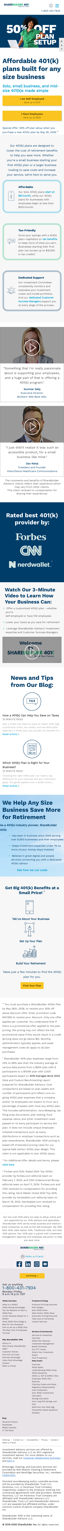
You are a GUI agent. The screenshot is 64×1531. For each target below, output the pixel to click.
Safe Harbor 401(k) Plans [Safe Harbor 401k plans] (43, 1313)
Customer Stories (10, 1352)
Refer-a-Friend (34, 1256)
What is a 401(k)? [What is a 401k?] (10, 1305)
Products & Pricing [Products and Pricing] (40, 1301)
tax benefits (50, 239)
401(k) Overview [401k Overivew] (9, 1301)
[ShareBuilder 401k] (15, 4)
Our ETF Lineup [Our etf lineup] (39, 1349)
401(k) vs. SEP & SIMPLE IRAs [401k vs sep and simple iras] (45, 1376)
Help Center (37, 1361)
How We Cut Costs (10, 1354)
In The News (8, 1430)
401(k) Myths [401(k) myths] (37, 1367)
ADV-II (10, 1460)
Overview (36, 1364)
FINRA (5, 1475)
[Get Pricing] (32, 985)
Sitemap (6, 1440)
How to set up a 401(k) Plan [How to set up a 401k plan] (14, 1327)
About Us (6, 1343)
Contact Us (18, 1440)
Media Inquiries (9, 1427)
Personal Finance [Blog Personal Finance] (10, 1422)
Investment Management (43, 1344)
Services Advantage (11, 1357)
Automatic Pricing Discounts (44, 1316)
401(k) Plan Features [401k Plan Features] (41, 1341)
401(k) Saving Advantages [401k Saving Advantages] (13, 1307)
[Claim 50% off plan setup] (32, 31)
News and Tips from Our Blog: (32, 681)
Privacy (44, 1440)
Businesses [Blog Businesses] (7, 1425)
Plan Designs (37, 1307)
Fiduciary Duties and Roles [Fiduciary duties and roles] (44, 1384)
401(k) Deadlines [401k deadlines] (39, 1373)
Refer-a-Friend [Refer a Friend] (9, 1366)
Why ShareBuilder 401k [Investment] (12, 1340)
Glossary (36, 1413)
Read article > (10, 734)
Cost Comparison (39, 1390)
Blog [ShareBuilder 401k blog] (4, 1418)
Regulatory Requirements (43, 1387)
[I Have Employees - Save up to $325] (32, 116)
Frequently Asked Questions (44, 1410)
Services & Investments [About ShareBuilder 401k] (42, 1332)
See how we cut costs (32, 870)
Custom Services (39, 1322)
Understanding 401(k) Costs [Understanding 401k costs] (44, 1370)
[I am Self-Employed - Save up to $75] (32, 101)
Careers (5, 1363)
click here (8, 1164)
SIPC (12, 1475)
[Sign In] (51, 5)
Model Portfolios (39, 1346)
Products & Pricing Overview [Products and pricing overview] (44, 1305)
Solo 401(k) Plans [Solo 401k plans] (39, 1310)
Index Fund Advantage (12, 1360)
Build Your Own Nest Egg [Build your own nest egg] (43, 1407)
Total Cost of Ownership (43, 1319)
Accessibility (32, 1440)
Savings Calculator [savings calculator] (40, 1398)
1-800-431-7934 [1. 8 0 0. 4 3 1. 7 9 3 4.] (50, 10)
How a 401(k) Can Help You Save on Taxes (30, 715)
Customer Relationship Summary (42, 1458)
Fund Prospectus (39, 1358)
